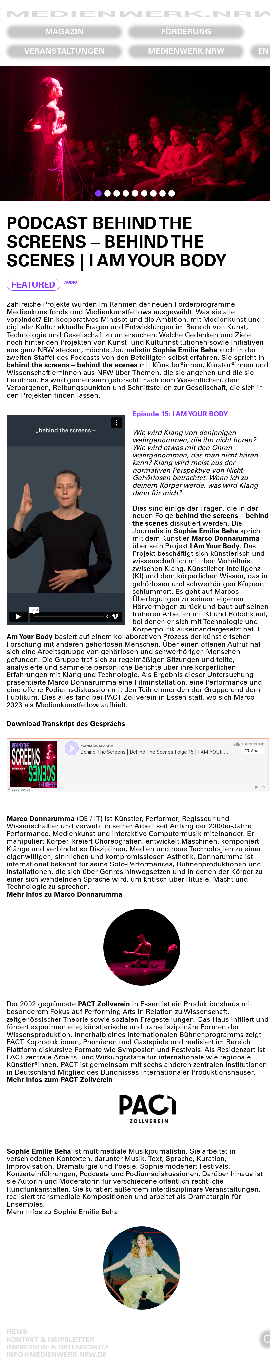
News (17, 1331)
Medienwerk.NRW (186, 51)
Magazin (64, 31)
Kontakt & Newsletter (50, 1339)
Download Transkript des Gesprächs (66, 723)
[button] (98, 193)
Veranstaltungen (64, 51)
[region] (135, 133)
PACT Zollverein (130, 696)
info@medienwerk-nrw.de (57, 1354)
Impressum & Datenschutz (58, 1346)
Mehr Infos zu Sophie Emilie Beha (62, 1211)
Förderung (186, 31)
